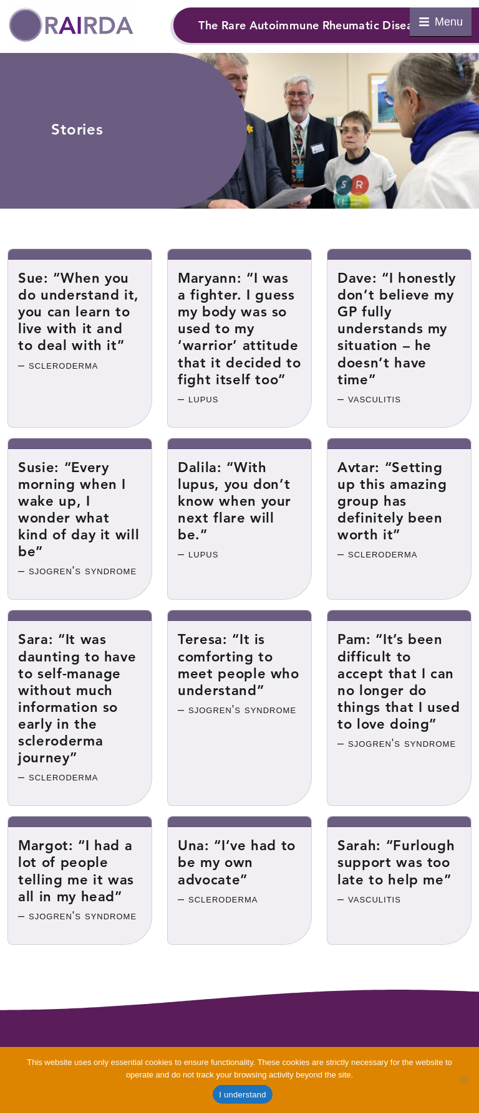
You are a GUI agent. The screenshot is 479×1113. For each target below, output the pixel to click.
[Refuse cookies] (463, 1080)
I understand (242, 1094)
